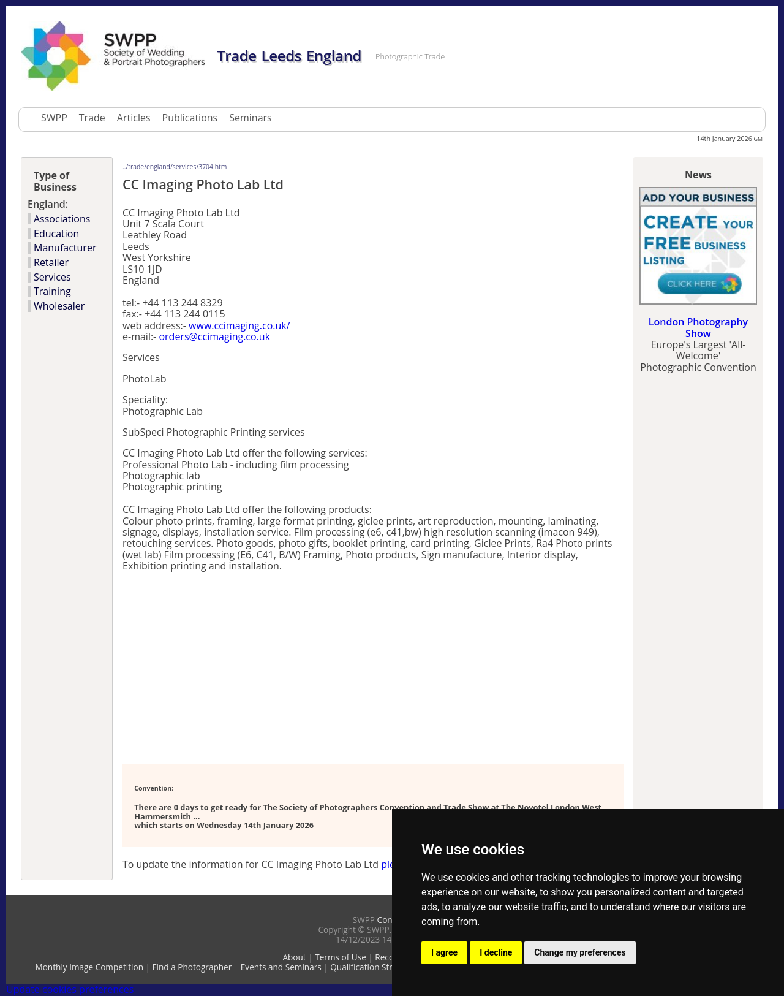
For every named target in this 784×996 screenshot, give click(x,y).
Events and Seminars (281, 967)
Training (52, 291)
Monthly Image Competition (89, 967)
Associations (62, 218)
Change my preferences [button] (579, 952)
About (294, 957)
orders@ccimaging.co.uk (214, 336)
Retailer (51, 262)
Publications (190, 117)
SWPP (54, 117)
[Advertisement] (266, 667)
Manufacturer (65, 247)
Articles (134, 117)
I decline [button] (496, 952)
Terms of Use (340, 957)
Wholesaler (59, 305)
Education (56, 233)
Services (52, 277)
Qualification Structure (374, 967)
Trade (92, 117)
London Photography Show (698, 327)
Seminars (250, 117)
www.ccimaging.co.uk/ (239, 325)
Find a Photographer (192, 967)
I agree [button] (444, 952)
